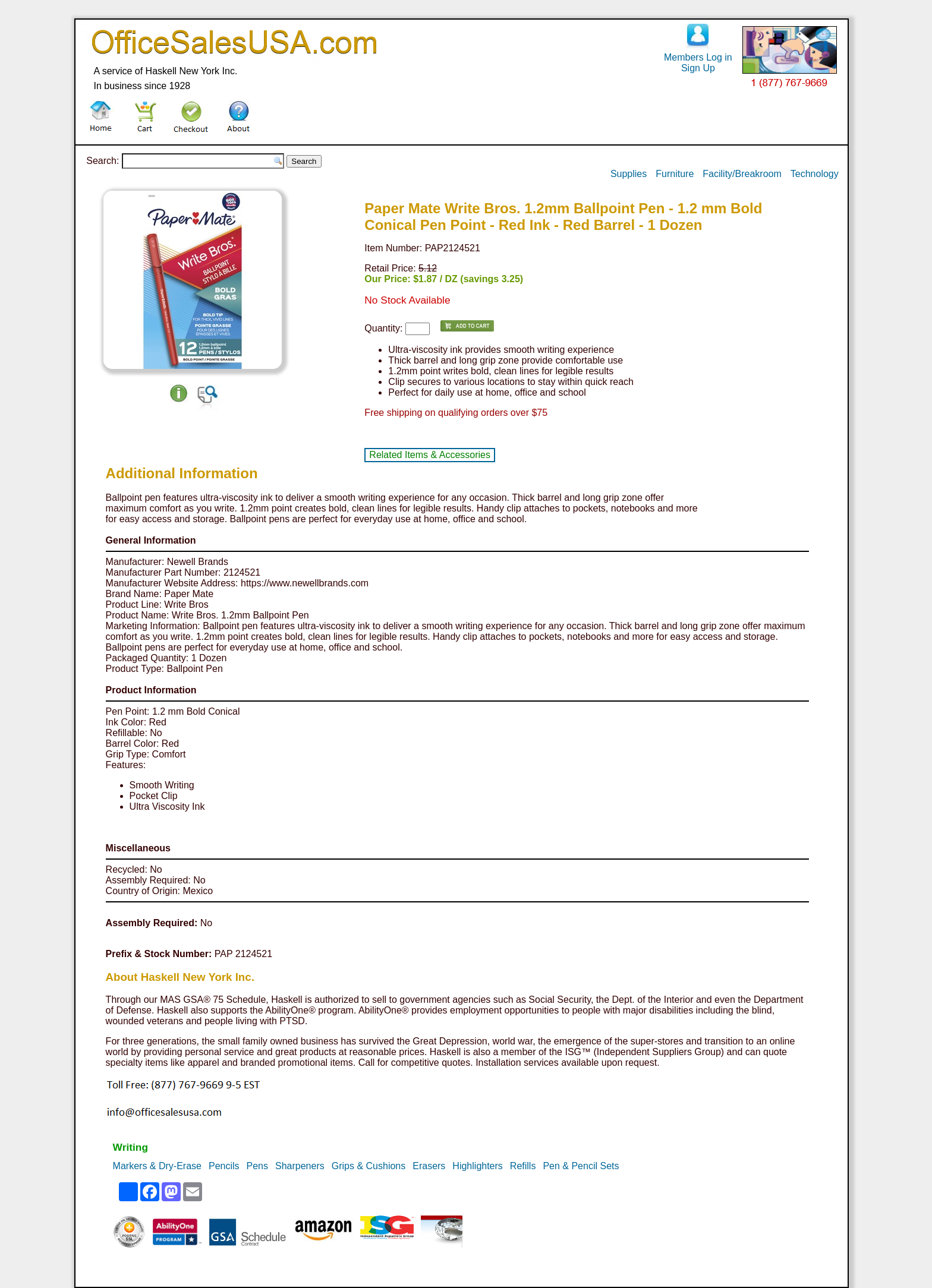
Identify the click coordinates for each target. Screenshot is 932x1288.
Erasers (429, 1166)
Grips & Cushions (369, 1166)
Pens (257, 1166)
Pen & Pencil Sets (581, 1166)
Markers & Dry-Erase (157, 1166)
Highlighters (477, 1166)
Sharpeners (300, 1166)
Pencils (224, 1166)
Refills (523, 1166)
